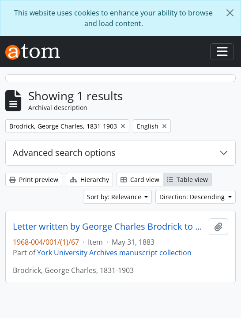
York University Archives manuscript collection (114, 252)
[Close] (230, 12)
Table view (187, 179)
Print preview (33, 179)
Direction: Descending (192, 197)
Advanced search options (64, 153)
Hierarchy (89, 179)
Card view (139, 179)
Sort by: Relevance (115, 197)
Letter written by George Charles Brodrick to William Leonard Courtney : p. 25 (109, 226)
